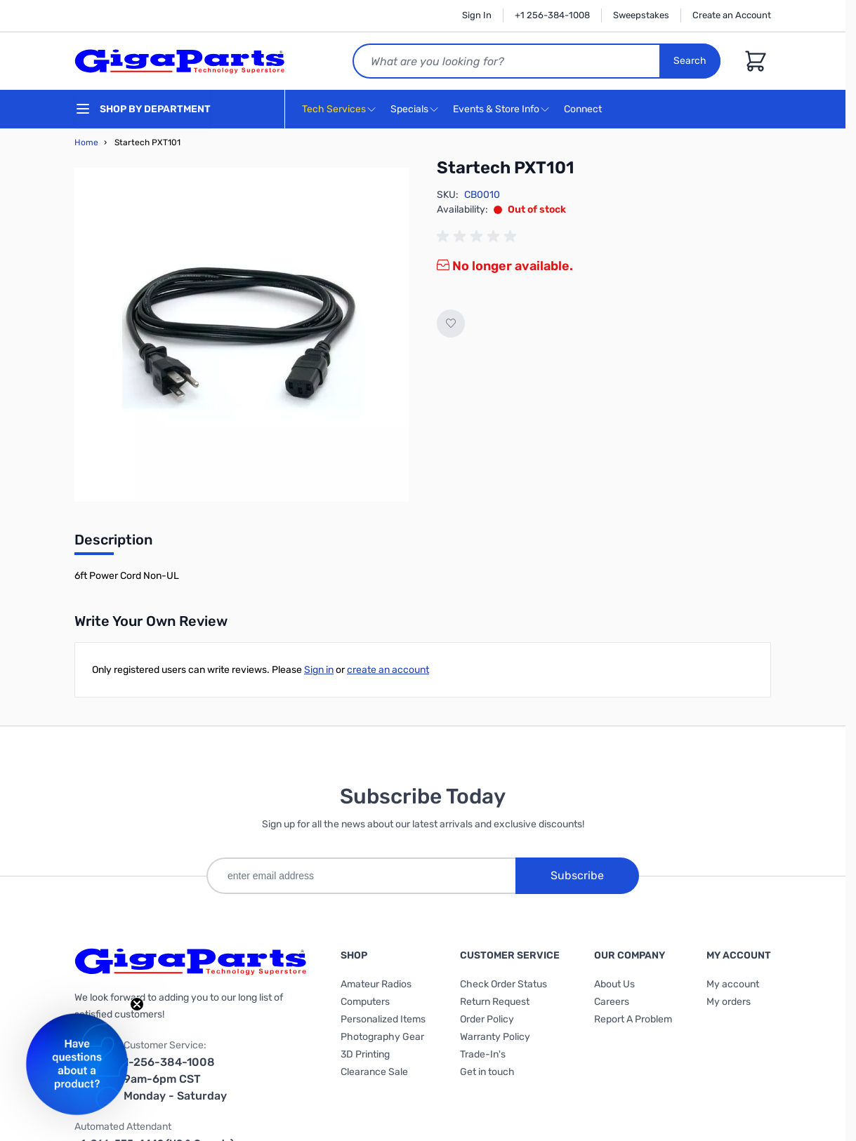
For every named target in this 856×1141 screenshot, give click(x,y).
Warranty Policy (495, 1037)
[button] (77, 1064)
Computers (365, 1002)
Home (86, 142)
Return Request (494, 1002)
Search (689, 61)
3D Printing (365, 1054)
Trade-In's (483, 1054)
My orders (728, 1002)
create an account (388, 670)
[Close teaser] (137, 1004)
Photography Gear (382, 1037)
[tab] (113, 544)
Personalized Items (383, 1019)
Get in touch (487, 1072)
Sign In (477, 15)
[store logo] (179, 61)
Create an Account (731, 15)
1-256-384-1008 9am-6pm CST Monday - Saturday (175, 1078)
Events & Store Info (496, 109)
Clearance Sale (374, 1072)
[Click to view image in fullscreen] (241, 335)
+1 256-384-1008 (552, 15)
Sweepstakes (641, 15)
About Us (614, 984)
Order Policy (487, 1019)
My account (732, 984)
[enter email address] (360, 876)
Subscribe (577, 875)
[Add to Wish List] (451, 323)
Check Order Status (503, 984)
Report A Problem (633, 1019)
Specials (409, 109)
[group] (479, 236)
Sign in (319, 670)
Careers (611, 1002)
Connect (584, 110)
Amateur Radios (376, 984)
